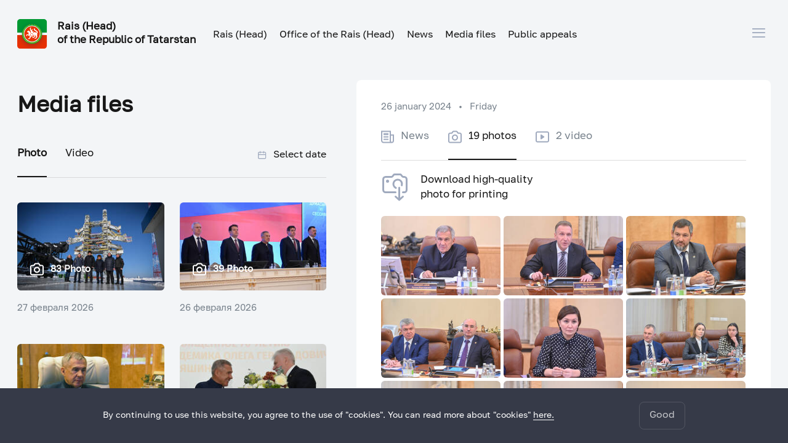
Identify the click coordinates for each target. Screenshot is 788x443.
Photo (32, 153)
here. (543, 415)
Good (662, 415)
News (420, 35)
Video (79, 153)
